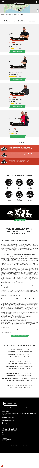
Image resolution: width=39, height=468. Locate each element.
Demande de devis (5, 438)
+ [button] (37, 9)
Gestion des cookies (5, 442)
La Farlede (21, 14)
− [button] (37, 11)
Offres (3, 434)
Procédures (4, 437)
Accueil (2, 14)
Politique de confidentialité (6, 439)
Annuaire (5, 14)
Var (18, 14)
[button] (2, 466)
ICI (34, 323)
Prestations (4, 436)
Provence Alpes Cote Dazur (12, 14)
